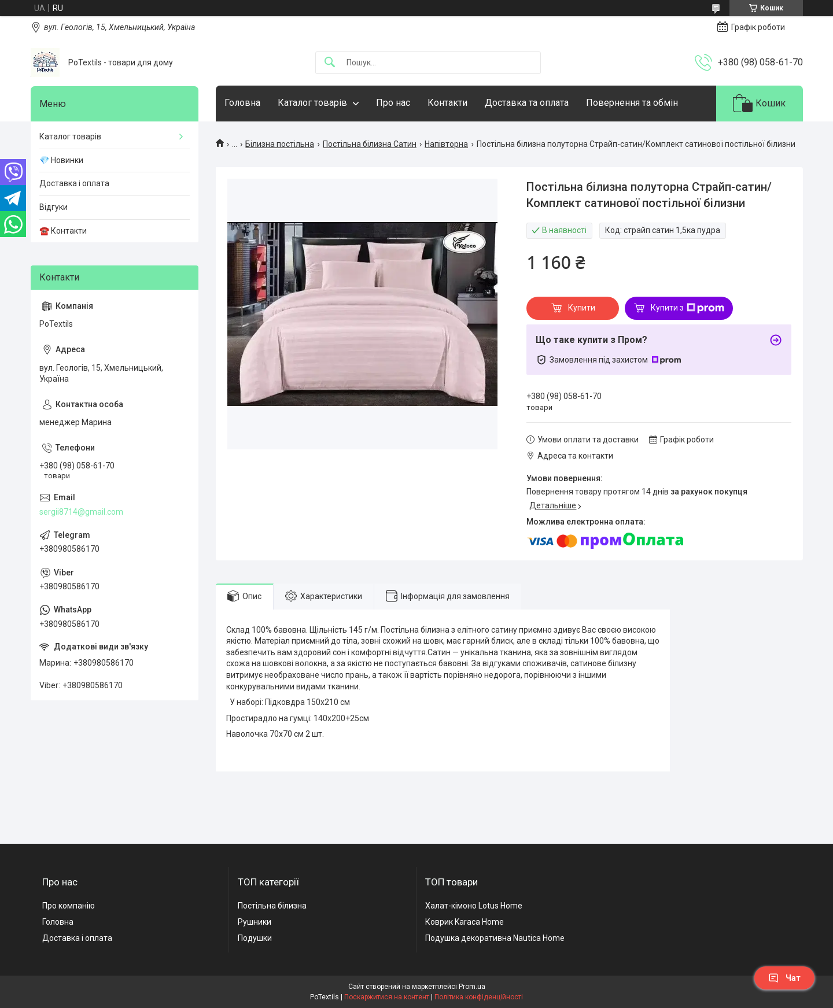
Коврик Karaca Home (464, 921)
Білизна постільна (279, 144)
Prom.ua (472, 987)
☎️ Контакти (63, 230)
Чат (784, 978)
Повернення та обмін (632, 102)
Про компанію (68, 905)
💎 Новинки (61, 160)
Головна (242, 102)
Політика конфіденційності (478, 997)
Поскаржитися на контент (386, 997)
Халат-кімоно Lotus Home (473, 905)
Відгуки (53, 207)
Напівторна (446, 144)
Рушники (254, 921)
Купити (581, 307)
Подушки (255, 938)
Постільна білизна (272, 905)
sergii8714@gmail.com (81, 511)
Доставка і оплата (74, 183)
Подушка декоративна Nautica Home (495, 938)
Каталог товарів (312, 102)
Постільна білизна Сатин (370, 144)
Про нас (393, 102)
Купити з (687, 308)
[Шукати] (330, 63)
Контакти (447, 102)
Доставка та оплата (527, 102)
